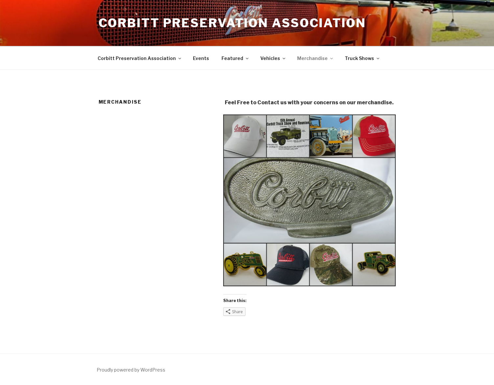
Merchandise (315, 58)
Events (201, 58)
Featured (235, 58)
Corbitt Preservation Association (232, 23)
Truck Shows (362, 58)
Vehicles (273, 58)
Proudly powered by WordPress (131, 370)
